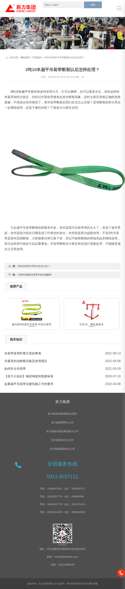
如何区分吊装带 (15, 368)
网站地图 (93, 584)
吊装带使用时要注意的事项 (22, 353)
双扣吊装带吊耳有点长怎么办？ (34, 266)
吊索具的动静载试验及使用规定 (25, 361)
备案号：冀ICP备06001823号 (73, 584)
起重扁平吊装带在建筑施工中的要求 (28, 384)
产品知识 (36, 57)
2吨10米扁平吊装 (22, 91)
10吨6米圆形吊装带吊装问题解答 (35, 274)
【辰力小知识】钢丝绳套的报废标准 (28, 376)
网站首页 (25, 57)
